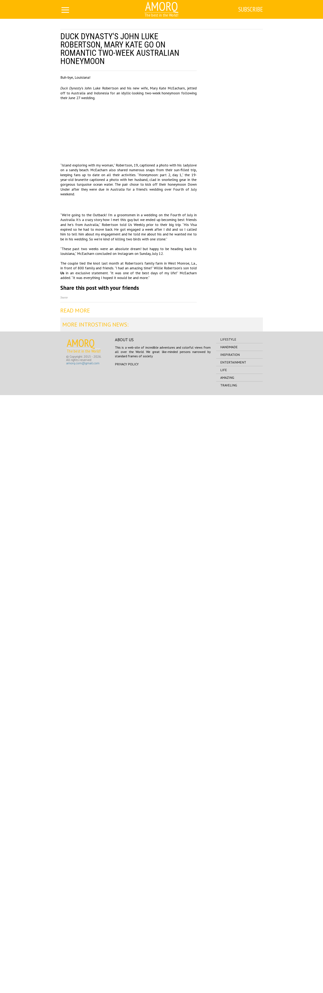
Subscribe (250, 9)
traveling (228, 983)
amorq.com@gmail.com (82, 961)
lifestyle (228, 937)
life (223, 967)
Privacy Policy (127, 962)
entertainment (233, 960)
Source (64, 895)
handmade (229, 945)
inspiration (230, 952)
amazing (227, 975)
